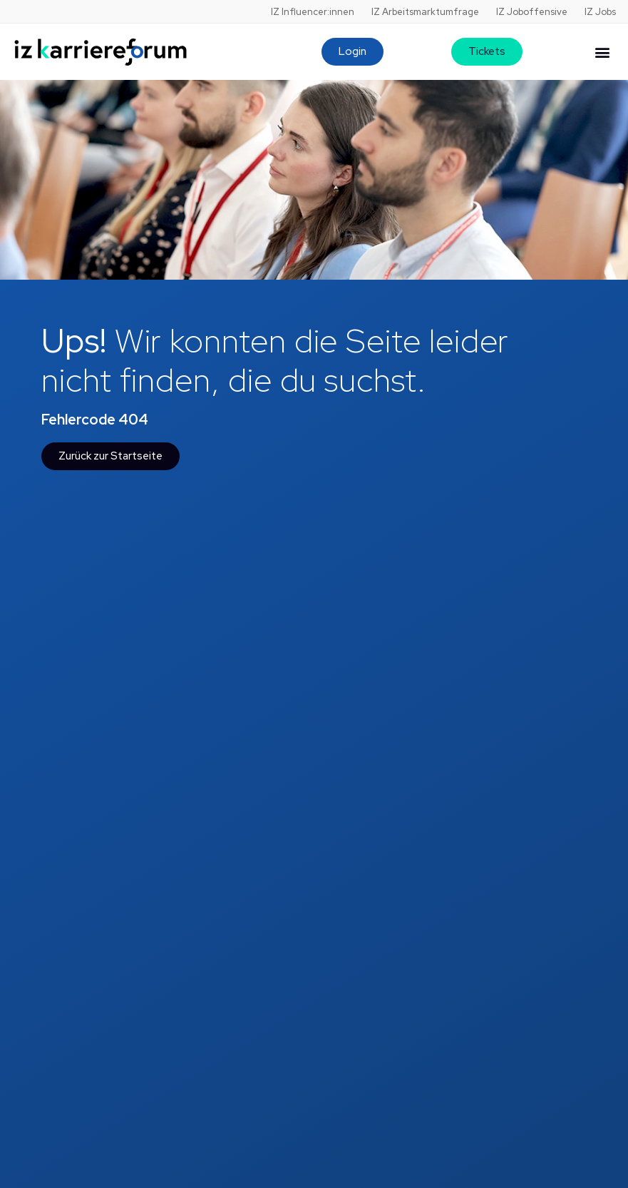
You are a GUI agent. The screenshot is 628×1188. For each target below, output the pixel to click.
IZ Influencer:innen (312, 12)
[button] (602, 52)
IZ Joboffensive (531, 12)
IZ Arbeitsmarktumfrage (425, 12)
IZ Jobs (600, 12)
